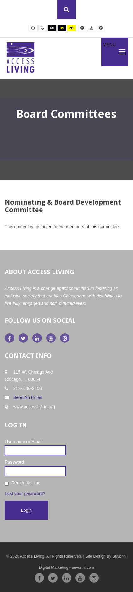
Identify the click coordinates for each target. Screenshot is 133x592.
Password (14, 462)
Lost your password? (25, 493)
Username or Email (23, 441)
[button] (109, 51)
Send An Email (27, 397)
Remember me (26, 482)
